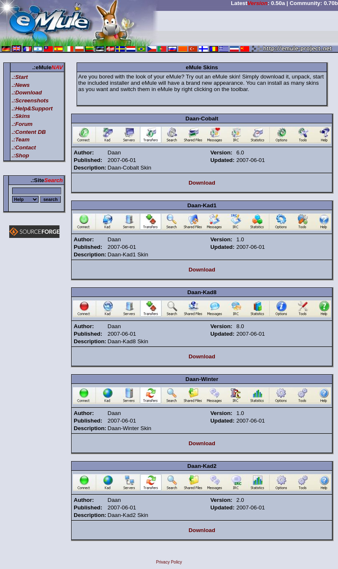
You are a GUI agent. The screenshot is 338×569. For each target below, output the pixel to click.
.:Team (20, 139)
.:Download (27, 92)
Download (201, 183)
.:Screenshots (30, 100)
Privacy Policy (169, 562)
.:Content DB (29, 132)
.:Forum (22, 124)
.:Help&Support (32, 108)
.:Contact (24, 147)
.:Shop (20, 155)
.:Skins (21, 116)
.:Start (20, 77)
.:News (21, 85)
